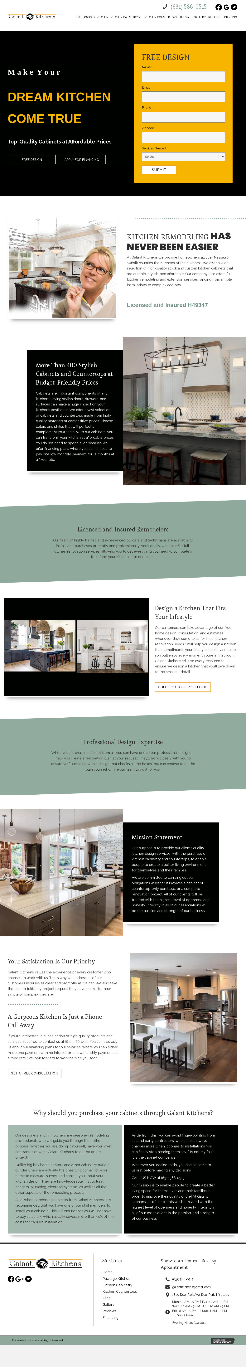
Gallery (108, 1300)
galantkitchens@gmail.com (190, 1282)
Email (146, 86)
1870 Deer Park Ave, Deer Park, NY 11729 (201, 1290)
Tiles (106, 1293)
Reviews (109, 1306)
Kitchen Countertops (120, 1287)
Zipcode (148, 123)
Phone (147, 105)
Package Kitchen (116, 1274)
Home (108, 1267)
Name (147, 67)
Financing (110, 1313)
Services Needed (154, 142)
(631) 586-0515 (77, 1036)
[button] (139, 17)
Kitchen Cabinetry (117, 1280)
